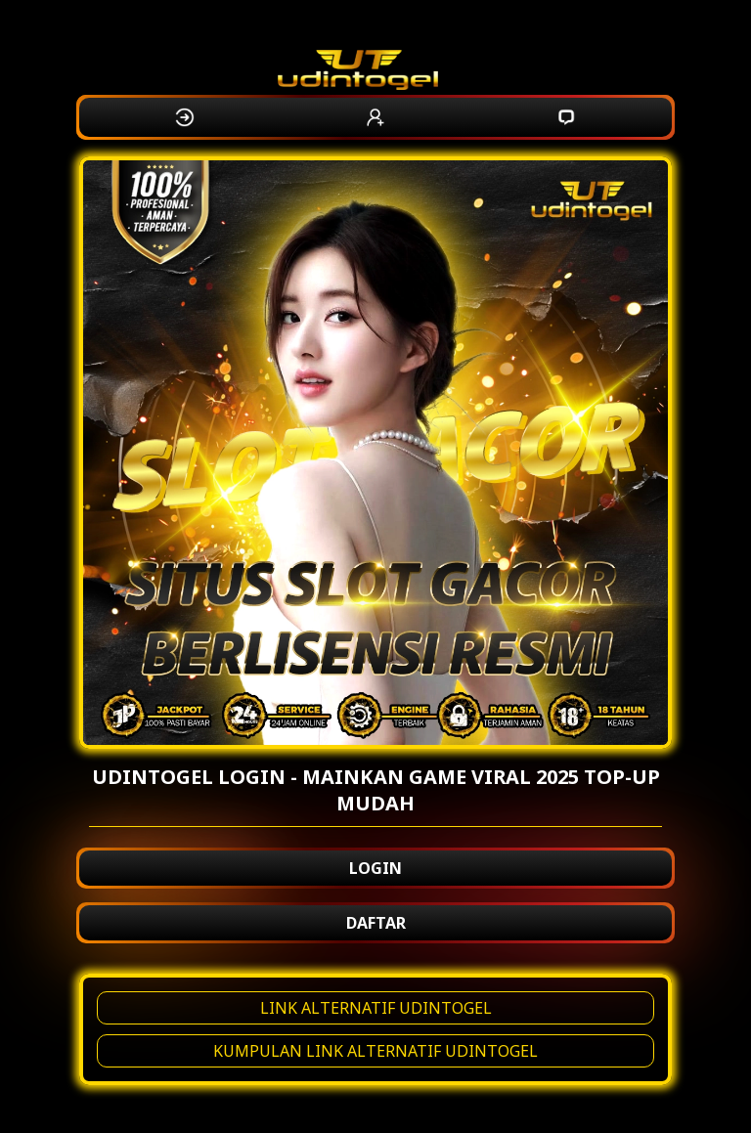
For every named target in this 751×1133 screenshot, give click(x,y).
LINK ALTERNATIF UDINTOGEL (376, 1008)
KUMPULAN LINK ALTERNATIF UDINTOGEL (375, 1051)
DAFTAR (376, 923)
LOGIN (375, 868)
